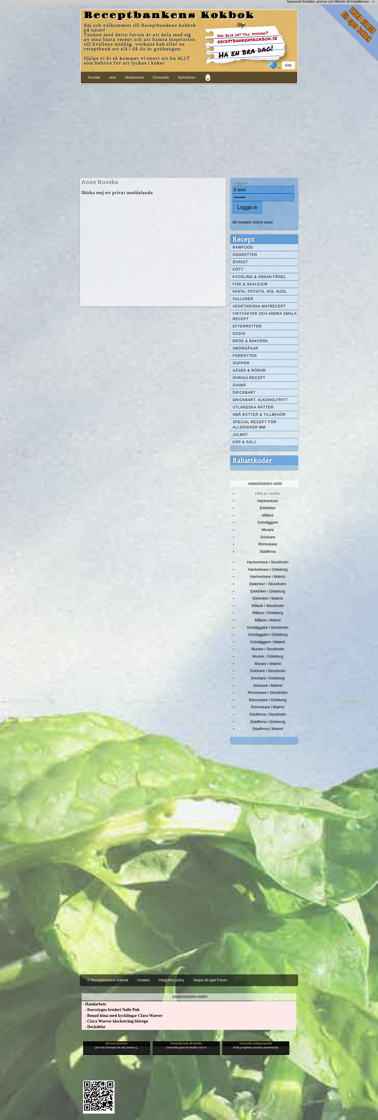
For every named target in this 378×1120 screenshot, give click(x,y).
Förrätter (245, 356)
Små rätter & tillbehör (259, 415)
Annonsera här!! (189, 997)
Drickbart (244, 393)
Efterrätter (247, 326)
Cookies (143, 980)
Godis (239, 334)
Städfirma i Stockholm (267, 714)
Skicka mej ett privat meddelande (117, 192)
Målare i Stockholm (268, 605)
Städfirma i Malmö (267, 729)
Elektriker (268, 508)
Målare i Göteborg (267, 613)
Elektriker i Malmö (268, 598)
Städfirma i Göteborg (267, 721)
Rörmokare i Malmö (267, 707)
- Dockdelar (94, 1027)
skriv (112, 77)
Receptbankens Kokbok (169, 15)
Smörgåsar (245, 348)
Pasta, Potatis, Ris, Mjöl (260, 291)
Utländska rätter (253, 407)
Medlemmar (134, 77)
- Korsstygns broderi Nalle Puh (110, 1009)
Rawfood (243, 247)
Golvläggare (267, 522)
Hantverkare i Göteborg (268, 569)
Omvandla (161, 77)
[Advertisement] (189, 130)
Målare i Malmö (268, 620)
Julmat (240, 435)
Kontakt (94, 77)
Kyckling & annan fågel (259, 277)
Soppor (241, 363)
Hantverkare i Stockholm (267, 562)
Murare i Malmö (267, 663)
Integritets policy (171, 980)
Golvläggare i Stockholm (267, 627)
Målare (268, 515)
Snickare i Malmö (267, 685)
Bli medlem (242, 222)
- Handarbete (94, 1004)
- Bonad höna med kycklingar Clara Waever (122, 1015)
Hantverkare (267, 501)
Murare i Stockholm (267, 649)
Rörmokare (267, 544)
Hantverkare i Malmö (267, 576)
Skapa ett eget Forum (210, 980)
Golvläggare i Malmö (267, 642)
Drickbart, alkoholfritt (260, 400)
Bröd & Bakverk (250, 341)
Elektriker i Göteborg (267, 591)
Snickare (267, 537)
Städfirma (267, 551)
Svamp (239, 385)
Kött (238, 269)
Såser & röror (249, 370)
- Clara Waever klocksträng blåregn (115, 1021)
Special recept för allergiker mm (255, 424)
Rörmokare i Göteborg (268, 700)
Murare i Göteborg (267, 656)
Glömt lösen (263, 222)
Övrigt (240, 262)
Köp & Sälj (244, 442)
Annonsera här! (265, 484)
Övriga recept (249, 378)
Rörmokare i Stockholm (268, 692)
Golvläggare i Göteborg (267, 634)
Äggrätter (245, 255)
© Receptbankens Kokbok (107, 980)
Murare (268, 529)
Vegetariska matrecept (259, 306)
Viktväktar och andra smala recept (265, 316)
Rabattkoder (252, 460)
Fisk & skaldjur (250, 284)
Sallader (243, 299)
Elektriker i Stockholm (267, 584)
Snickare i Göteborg (268, 678)
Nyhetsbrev (186, 77)
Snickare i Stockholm (268, 671)
